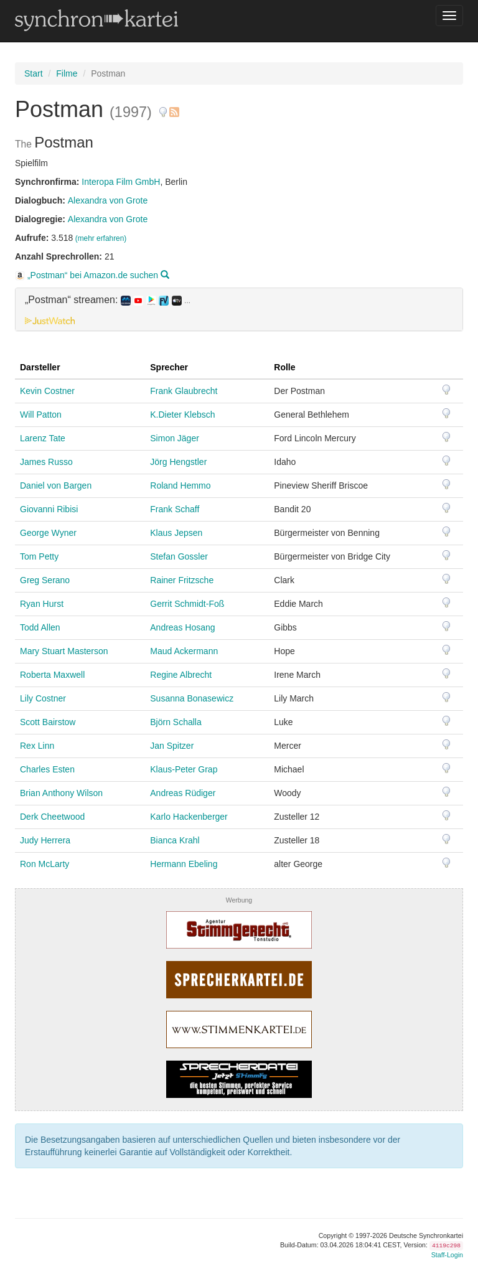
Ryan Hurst (41, 604)
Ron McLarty (44, 864)
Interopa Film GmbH (121, 182)
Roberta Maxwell (52, 675)
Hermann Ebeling (183, 864)
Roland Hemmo (180, 485)
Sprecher (169, 367)
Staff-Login (447, 1255)
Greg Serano (45, 580)
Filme (66, 73)
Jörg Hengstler (178, 462)
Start (33, 73)
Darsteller (40, 367)
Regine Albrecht (181, 675)
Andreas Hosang (182, 627)
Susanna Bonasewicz (191, 698)
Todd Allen (40, 627)
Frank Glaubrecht (183, 391)
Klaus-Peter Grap (183, 769)
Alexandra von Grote (108, 200)
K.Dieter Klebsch (182, 415)
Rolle (284, 367)
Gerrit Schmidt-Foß (187, 604)
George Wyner (48, 533)
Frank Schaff (174, 509)
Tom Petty (39, 556)
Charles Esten (47, 769)
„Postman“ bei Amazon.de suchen (92, 275)
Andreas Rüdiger (182, 793)
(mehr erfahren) (101, 238)
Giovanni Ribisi (49, 509)
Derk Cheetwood (52, 817)
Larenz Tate (42, 438)
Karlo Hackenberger (189, 817)
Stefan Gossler (179, 556)
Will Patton (41, 415)
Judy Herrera (45, 840)
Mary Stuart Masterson (64, 651)
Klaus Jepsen (176, 533)
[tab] (239, 309)
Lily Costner (43, 698)
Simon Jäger (174, 438)
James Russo (46, 462)
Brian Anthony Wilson (61, 793)
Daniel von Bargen (55, 485)
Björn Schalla (176, 722)
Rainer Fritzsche (181, 580)
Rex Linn (37, 746)
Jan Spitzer (172, 746)
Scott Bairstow (47, 722)
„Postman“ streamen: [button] (107, 300)
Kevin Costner (47, 391)
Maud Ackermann (184, 651)
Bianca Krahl (174, 840)
